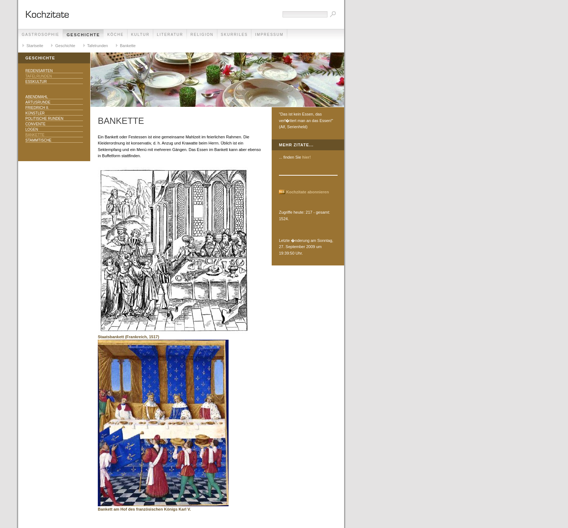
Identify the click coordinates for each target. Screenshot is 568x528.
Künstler (35, 113)
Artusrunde (37, 102)
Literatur (170, 35)
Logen (31, 129)
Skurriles (234, 35)
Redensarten (39, 71)
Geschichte (83, 35)
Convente (35, 124)
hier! (306, 157)
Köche (115, 35)
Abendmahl (36, 97)
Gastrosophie (40, 35)
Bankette (127, 45)
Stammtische (38, 140)
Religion (202, 35)
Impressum (269, 35)
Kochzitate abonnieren (307, 192)
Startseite (34, 45)
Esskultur (36, 82)
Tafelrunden (97, 45)
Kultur (140, 35)
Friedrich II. (37, 108)
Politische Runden (44, 119)
